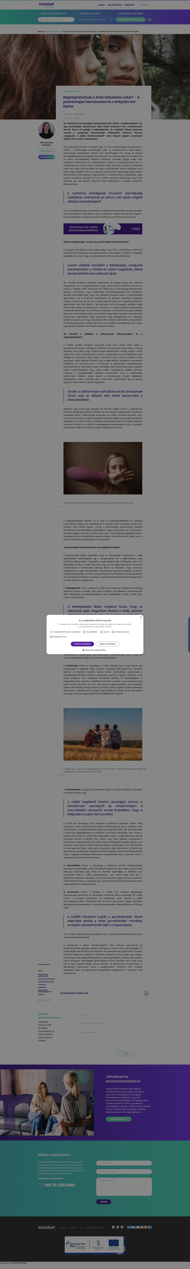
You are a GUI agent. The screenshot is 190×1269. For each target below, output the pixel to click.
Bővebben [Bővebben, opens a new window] (108, 627)
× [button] (141, 617)
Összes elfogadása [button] (82, 644)
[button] (95, 650)
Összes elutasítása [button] (107, 644)
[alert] (95, 634)
